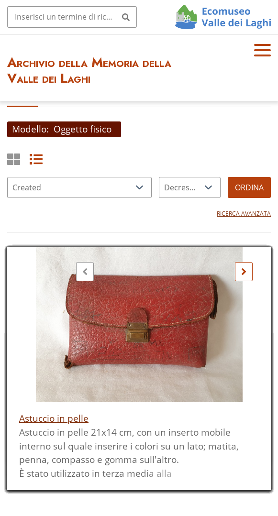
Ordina (249, 187)
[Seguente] (244, 271)
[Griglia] (13, 159)
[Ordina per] (79, 187)
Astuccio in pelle (54, 418)
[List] (36, 159)
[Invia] (126, 16)
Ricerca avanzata (244, 213)
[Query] (72, 16)
